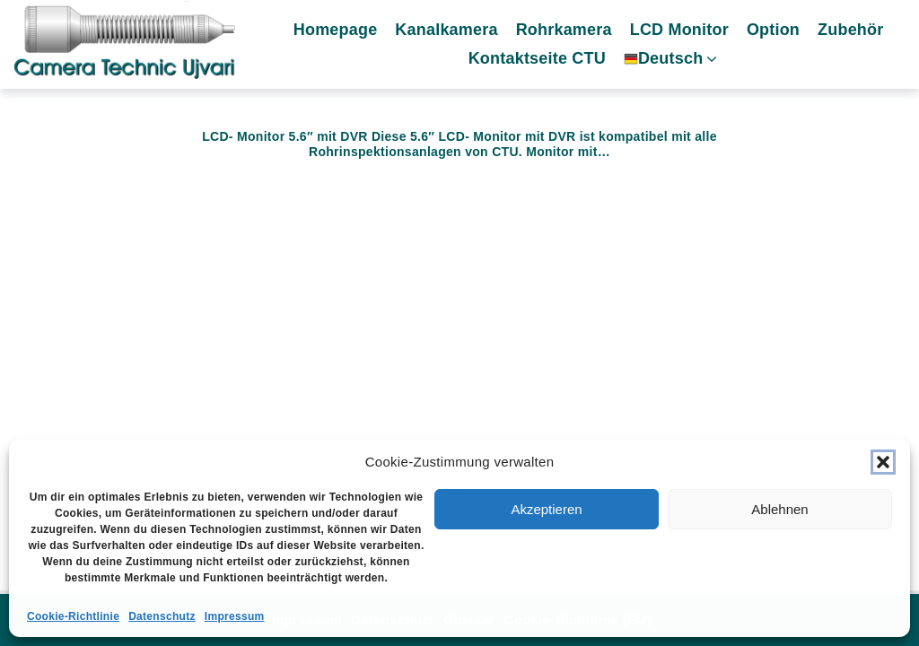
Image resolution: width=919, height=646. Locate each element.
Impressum (235, 616)
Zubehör (855, 31)
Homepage (341, 31)
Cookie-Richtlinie (73, 616)
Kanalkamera (452, 31)
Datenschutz (162, 616)
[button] (883, 462)
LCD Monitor (684, 31)
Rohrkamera (569, 31)
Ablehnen (779, 509)
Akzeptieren (546, 509)
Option (778, 31)
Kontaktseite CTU (542, 60)
